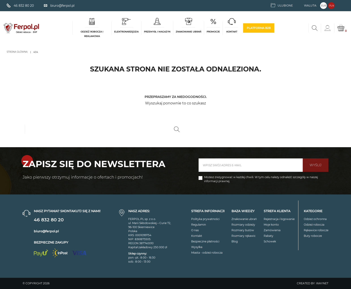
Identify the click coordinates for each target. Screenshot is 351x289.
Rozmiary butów (242, 230)
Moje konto (271, 224)
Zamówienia (272, 230)
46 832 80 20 (49, 219)
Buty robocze (313, 235)
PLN (331, 5)
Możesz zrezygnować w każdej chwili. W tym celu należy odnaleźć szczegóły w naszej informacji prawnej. (261, 179)
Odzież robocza (314, 224)
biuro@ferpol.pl (46, 231)
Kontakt (196, 235)
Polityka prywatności (205, 219)
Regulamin (198, 224)
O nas (195, 230)
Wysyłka (196, 247)
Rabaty (268, 235)
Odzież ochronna (315, 219)
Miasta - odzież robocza (207, 252)
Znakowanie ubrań (244, 219)
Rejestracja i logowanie (279, 219)
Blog (234, 241)
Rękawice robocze (316, 230)
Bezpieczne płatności (205, 241)
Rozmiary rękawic (243, 235)
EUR (323, 5)
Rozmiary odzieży (243, 224)
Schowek (270, 241)
